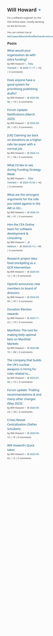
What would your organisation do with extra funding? (21, 55)
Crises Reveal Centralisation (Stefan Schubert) (22, 424)
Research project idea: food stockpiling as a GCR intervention (22, 262)
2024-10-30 (29, 182)
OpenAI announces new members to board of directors (23, 288)
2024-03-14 (28, 246)
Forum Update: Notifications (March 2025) (21, 114)
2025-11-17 (29, 67)
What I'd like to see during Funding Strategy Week (24, 169)
